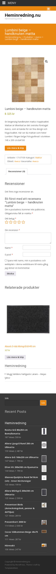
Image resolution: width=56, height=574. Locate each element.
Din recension (12, 230)
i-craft (35, 564)
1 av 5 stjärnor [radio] (6, 222)
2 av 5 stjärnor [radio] (11, 222)
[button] (46, 61)
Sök (7, 398)
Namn (9, 247)
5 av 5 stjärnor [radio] (23, 222)
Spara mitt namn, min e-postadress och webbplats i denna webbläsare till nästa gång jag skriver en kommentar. (26, 264)
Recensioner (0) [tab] (16, 171)
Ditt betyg (10, 218)
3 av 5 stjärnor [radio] (15, 222)
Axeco (17, 161)
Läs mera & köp (15, 148)
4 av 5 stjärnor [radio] (19, 222)
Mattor (38, 157)
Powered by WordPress (15, 564)
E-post (9, 254)
